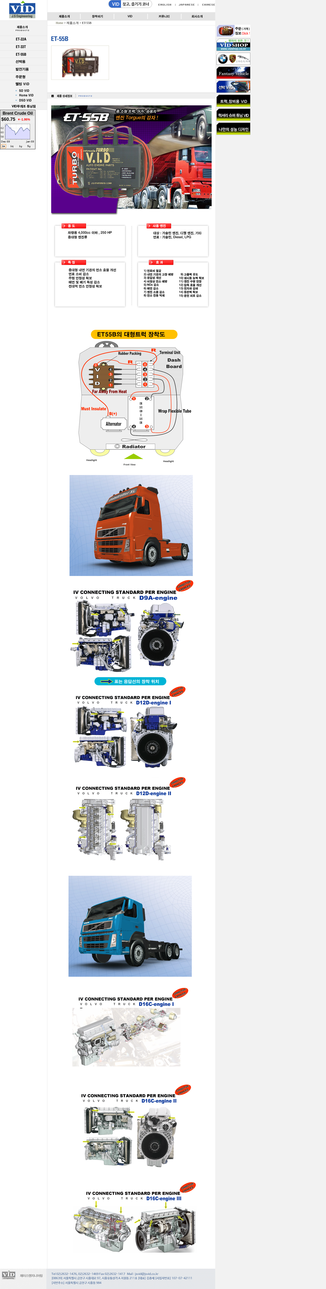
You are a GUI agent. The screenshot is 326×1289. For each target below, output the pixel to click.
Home (59, 23)
